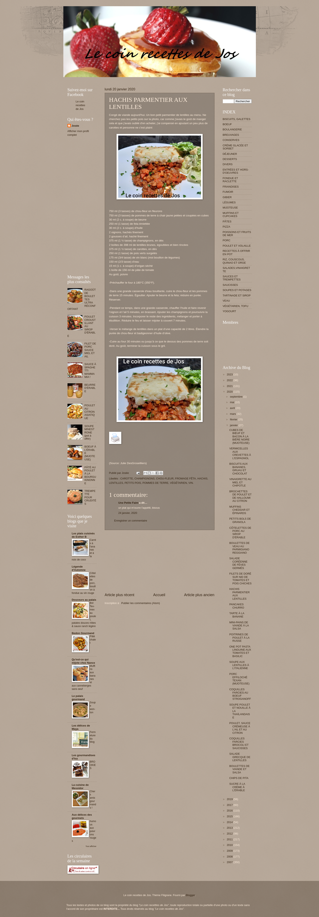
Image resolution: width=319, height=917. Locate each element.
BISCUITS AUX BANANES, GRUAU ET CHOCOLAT (238, 468)
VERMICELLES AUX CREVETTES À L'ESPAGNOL (240, 453)
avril (233, 408)
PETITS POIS (133, 482)
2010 (230, 845)
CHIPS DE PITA (238, 778)
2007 (230, 862)
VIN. (191, 482)
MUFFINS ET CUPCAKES (231, 214)
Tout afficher (90, 846)
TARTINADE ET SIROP (237, 295)
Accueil (159, 595)
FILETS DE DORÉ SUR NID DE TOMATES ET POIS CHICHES (240, 578)
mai (232, 402)
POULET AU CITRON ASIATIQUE (89, 412)
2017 (230, 805)
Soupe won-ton (93, 707)
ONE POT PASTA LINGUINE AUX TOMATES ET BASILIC (240, 651)
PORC (226, 240)
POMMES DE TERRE (155, 482)
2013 (230, 827)
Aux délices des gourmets (82, 816)
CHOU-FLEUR (164, 478)
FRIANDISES (231, 186)
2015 (230, 816)
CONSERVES (231, 140)
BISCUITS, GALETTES (236, 119)
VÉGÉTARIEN (178, 482)
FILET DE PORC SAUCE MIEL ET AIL (90, 350)
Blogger (190, 895)
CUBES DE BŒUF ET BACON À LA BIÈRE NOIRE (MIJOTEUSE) (239, 436)
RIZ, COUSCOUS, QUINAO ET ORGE (234, 261)
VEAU (226, 300)
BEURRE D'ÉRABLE (90, 388)
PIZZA (226, 226)
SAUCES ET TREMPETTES (232, 278)
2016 (230, 810)
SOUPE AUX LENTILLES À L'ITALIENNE (239, 665)
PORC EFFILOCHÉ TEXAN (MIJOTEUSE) (239, 678)
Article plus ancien (199, 595)
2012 (230, 833)
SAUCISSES (230, 284)
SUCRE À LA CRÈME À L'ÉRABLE (237, 787)
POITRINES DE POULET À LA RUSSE (239, 637)
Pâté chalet (93, 639)
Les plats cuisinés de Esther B (83, 535)
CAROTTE (126, 478)
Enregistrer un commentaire (130, 520)
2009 (230, 850)
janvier (234, 425)
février (234, 419)
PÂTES (227, 221)
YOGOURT (229, 311)
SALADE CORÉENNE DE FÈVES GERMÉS (238, 563)
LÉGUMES (229, 202)
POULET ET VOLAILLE (237, 245)
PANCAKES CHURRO (236, 606)
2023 (230, 374)
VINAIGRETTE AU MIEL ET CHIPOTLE (240, 482)
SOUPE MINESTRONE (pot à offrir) (89, 432)
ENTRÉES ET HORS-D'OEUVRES (236, 171)
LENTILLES (116, 482)
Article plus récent (119, 595)
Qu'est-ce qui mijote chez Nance (83, 661)
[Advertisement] (142, 78)
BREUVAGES (231, 134)
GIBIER (227, 197)
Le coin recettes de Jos (80, 105)
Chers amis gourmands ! (93, 799)
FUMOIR (228, 191)
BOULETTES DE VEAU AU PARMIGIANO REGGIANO (239, 547)
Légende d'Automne (79, 568)
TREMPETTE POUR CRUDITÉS (90, 497)
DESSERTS (230, 159)
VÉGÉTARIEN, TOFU (235, 306)
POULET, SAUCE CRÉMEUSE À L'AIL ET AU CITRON (239, 728)
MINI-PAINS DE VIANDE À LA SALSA (239, 625)
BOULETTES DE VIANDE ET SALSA (239, 769)
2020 (230, 391)
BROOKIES (93, 765)
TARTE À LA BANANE (236, 615)
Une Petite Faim (128, 502)
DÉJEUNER (230, 153)
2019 (230, 799)
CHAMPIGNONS (145, 478)
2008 (230, 856)
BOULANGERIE (232, 129)
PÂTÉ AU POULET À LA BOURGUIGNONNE (90, 475)
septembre (236, 396)
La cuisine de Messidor (80, 786)
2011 (230, 839)
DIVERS (228, 164)
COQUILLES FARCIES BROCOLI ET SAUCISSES (239, 743)
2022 (230, 380)
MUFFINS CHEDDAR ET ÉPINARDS (239, 510)
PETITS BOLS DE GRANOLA (240, 520)
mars (233, 413)
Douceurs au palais (84, 599)
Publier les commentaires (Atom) (140, 603)
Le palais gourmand (78, 697)
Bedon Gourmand (83, 633)
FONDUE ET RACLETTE (230, 180)
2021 (230, 386)
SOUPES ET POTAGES (237, 290)
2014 (230, 822)
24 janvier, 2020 (127, 512)
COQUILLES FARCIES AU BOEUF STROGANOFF (240, 694)
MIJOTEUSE (230, 207)
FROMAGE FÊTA (185, 478)
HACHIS (202, 478)
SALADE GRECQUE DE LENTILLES (239, 757)
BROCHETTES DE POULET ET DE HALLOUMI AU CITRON (240, 496)
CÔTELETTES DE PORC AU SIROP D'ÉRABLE (240, 532)
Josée (75, 125)
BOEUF (227, 124)
